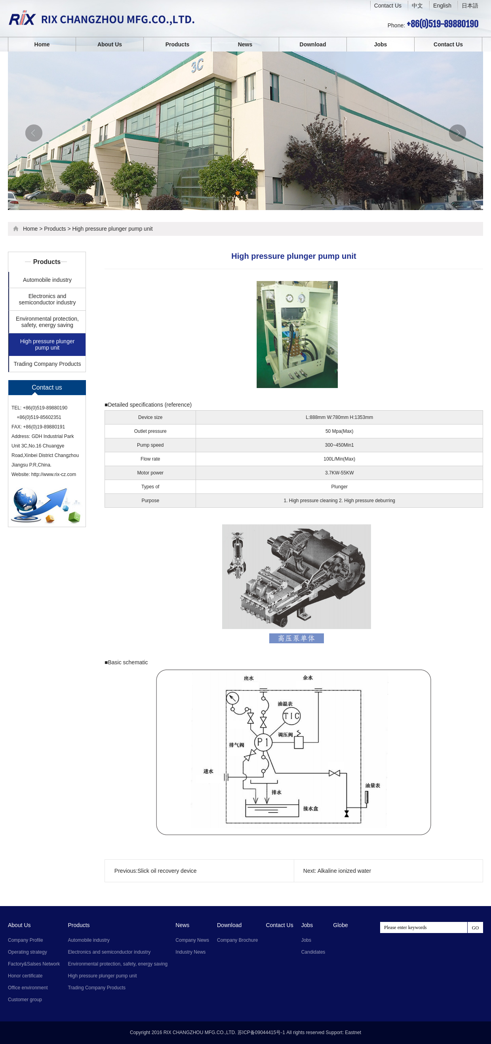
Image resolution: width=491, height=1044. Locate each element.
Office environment (28, 987)
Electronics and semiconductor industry (47, 299)
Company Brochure (237, 940)
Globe (340, 925)
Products (178, 44)
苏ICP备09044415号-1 (261, 1032)
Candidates (313, 952)
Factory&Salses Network (34, 964)
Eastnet (353, 1032)
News (245, 44)
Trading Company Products (47, 364)
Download (313, 44)
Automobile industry (47, 280)
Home (42, 44)
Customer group (25, 999)
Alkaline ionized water (344, 871)
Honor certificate (25, 976)
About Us (109, 44)
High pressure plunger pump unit (112, 229)
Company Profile (25, 940)
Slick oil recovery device (166, 871)
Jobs (380, 44)
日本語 (470, 5)
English (442, 5)
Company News (192, 940)
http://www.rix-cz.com (53, 474)
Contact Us (388, 5)
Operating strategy (27, 952)
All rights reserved (305, 1032)
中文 (417, 6)
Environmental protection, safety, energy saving (47, 321)
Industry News (190, 952)
